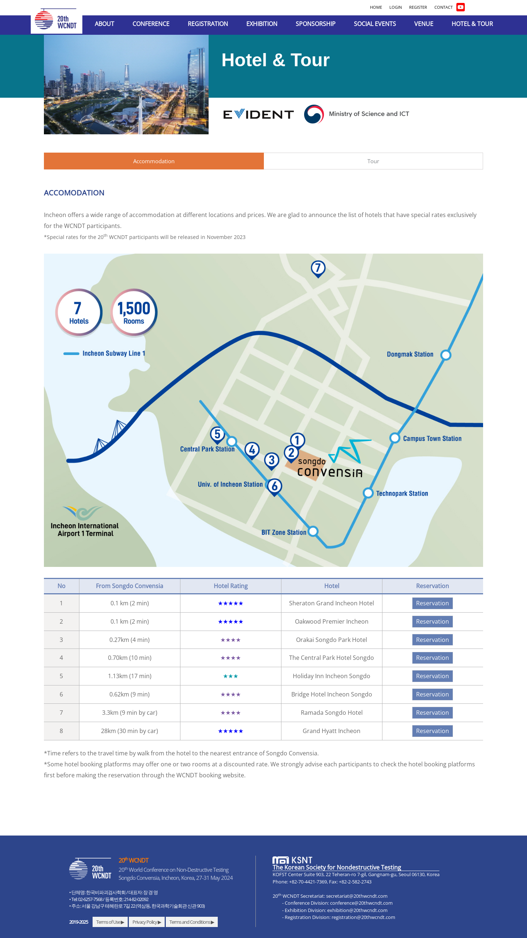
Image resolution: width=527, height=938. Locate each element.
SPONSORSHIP (316, 24)
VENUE (423, 24)
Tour (373, 161)
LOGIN (395, 7)
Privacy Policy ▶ (146, 922)
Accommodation (154, 161)
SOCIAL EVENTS (375, 24)
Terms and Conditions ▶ (191, 922)
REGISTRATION (208, 24)
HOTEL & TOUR (472, 24)
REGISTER (418, 7)
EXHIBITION (261, 24)
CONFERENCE (150, 24)
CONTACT (443, 7)
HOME (376, 7)
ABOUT (104, 24)
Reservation (432, 603)
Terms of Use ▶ (110, 922)
